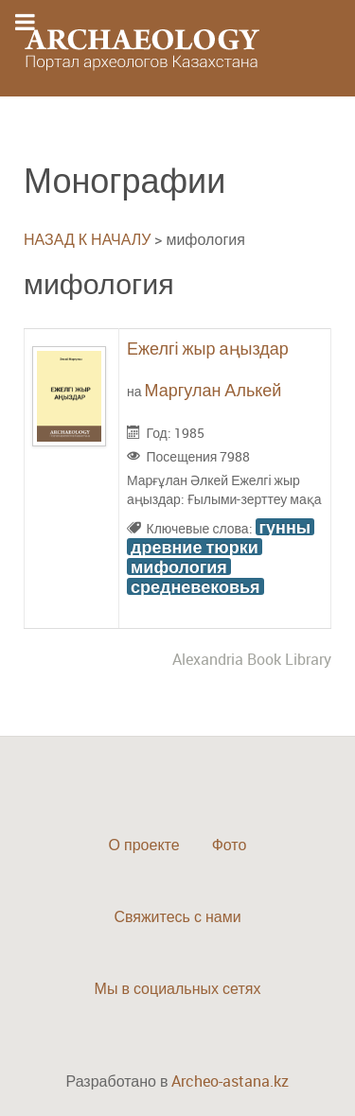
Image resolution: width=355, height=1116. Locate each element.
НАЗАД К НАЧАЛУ (87, 239)
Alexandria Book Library (251, 659)
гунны (285, 526)
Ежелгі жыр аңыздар (208, 348)
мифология (179, 566)
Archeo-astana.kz (230, 1081)
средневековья (195, 586)
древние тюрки (194, 546)
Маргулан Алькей (213, 389)
